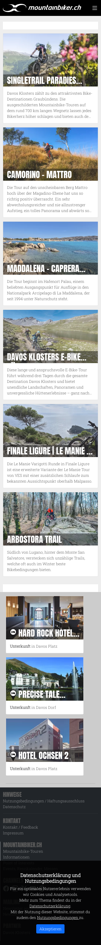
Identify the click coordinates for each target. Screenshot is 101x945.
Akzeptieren (50, 928)
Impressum (13, 832)
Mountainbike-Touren (23, 851)
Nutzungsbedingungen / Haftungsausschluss (44, 800)
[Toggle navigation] (94, 8)
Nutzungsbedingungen (58, 917)
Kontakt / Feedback (20, 827)
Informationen (16, 856)
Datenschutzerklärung (49, 905)
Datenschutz (14, 806)
